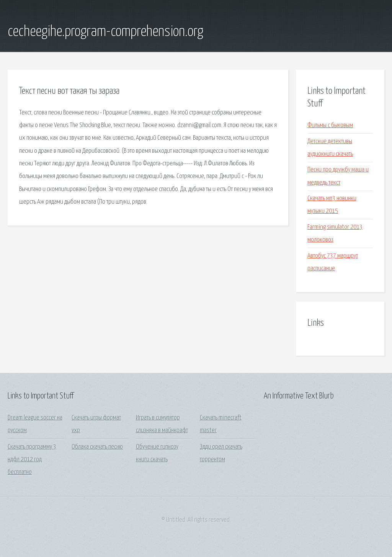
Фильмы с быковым (330, 125)
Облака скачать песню (97, 447)
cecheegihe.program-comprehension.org (105, 32)
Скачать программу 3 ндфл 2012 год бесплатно (32, 460)
